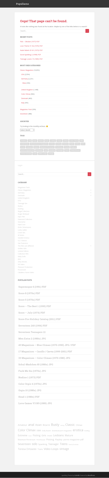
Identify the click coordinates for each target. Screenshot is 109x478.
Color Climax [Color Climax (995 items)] (74, 141)
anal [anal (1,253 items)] (29, 141)
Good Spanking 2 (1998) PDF (30, 55)
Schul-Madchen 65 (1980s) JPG (35, 364)
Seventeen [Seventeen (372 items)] (39, 151)
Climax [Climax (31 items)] (66, 141)
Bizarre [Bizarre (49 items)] (40, 141)
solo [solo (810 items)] (45, 151)
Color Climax (25, 94)
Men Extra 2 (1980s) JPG (32, 338)
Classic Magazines (26, 70)
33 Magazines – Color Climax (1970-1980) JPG (44, 358)
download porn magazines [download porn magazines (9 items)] (39, 144)
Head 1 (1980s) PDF (29, 397)
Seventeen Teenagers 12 (32, 332)
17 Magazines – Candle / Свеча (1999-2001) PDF (45, 351)
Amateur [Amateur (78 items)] (23, 141)
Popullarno (22, 3)
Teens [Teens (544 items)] (67, 151)
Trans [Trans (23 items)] (35, 154)
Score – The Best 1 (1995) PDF (34, 306)
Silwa (24, 83)
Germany (24, 79)
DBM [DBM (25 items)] (81, 141)
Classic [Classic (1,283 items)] (59, 141)
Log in (20, 165)
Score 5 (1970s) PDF (29, 299)
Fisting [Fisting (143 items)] (78, 144)
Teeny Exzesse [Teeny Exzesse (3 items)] (75, 151)
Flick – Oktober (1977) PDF (29, 42)
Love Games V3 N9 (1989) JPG (35, 403)
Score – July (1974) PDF (31, 312)
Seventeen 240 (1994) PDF (32, 325)
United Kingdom (27, 90)
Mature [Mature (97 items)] (36, 147)
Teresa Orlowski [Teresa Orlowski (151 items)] (26, 154)
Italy (22, 103)
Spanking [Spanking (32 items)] (52, 151)
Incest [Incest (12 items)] (23, 147)
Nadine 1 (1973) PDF (29, 377)
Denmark (24, 98)
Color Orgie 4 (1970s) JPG (32, 384)
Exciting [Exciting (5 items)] (58, 144)
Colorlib (76, 476)
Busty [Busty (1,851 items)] (47, 141)
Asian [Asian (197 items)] (34, 141)
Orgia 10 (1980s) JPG (29, 390)
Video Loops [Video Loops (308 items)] (43, 154)
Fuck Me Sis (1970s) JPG (32, 371)
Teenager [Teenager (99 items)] (60, 151)
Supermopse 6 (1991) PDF (32, 287)
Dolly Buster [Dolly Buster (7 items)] (25, 144)
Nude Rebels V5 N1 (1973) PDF (31, 50)
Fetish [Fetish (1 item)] (72, 144)
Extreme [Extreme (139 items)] (65, 144)
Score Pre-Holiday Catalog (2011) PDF (39, 319)
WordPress (91, 476)
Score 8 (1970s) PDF (29, 293)
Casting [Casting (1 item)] (53, 141)
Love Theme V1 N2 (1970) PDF (31, 46)
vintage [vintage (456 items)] (51, 154)
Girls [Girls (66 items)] (83, 144)
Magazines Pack (26, 109)
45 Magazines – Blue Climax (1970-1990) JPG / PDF (47, 345)
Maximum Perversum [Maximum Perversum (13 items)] (47, 147)
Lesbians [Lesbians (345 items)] (29, 147)
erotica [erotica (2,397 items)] (52, 144)
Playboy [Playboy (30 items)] (73, 147)
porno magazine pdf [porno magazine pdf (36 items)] (27, 151)
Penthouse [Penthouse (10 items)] (59, 147)
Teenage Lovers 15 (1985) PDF (31, 59)
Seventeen (24, 114)
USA (22, 74)
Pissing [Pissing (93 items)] (67, 147)
